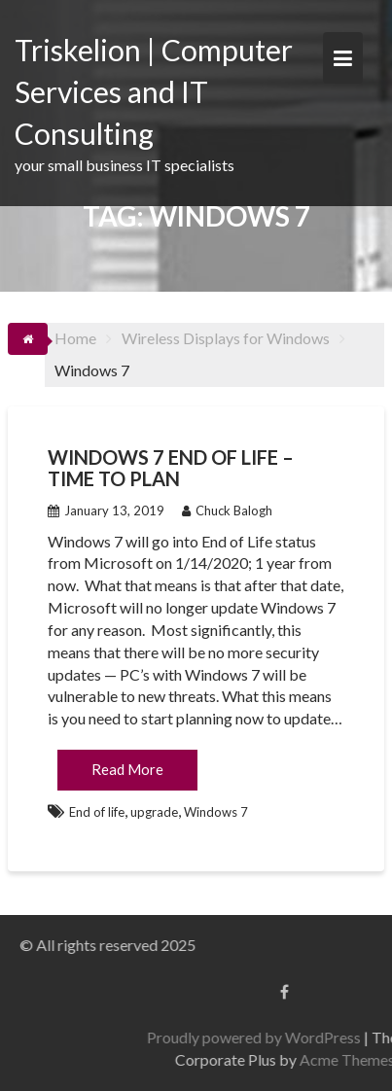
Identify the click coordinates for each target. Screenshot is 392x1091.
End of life (97, 812)
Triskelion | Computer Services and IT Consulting (154, 91)
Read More (127, 769)
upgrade (154, 812)
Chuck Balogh (227, 510)
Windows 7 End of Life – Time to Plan (171, 467)
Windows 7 (216, 812)
